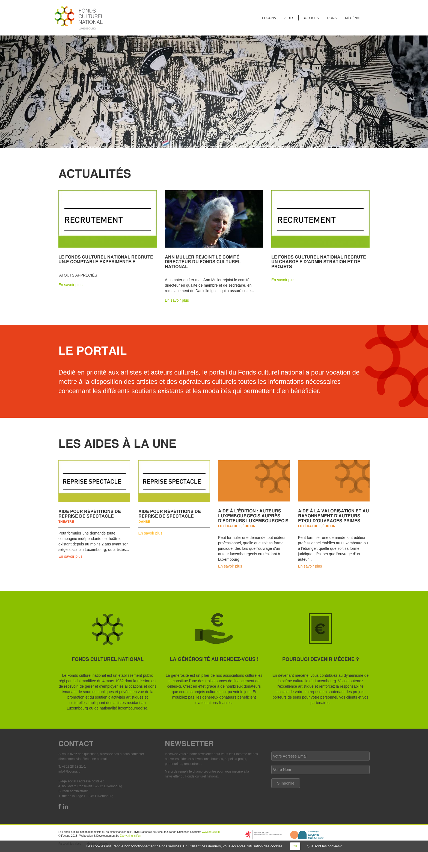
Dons (332, 18)
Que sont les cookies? (324, 846)
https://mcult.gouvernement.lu (263, 834)
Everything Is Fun (130, 835)
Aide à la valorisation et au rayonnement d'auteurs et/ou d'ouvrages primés (333, 515)
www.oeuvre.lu (211, 831)
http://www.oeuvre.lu (306, 835)
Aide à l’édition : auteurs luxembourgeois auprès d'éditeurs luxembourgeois (253, 515)
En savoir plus (70, 285)
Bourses (311, 18)
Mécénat (353, 18)
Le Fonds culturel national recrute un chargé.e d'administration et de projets (318, 261)
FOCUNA (269, 18)
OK (295, 846)
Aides (289, 18)
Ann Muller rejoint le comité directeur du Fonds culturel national (203, 261)
